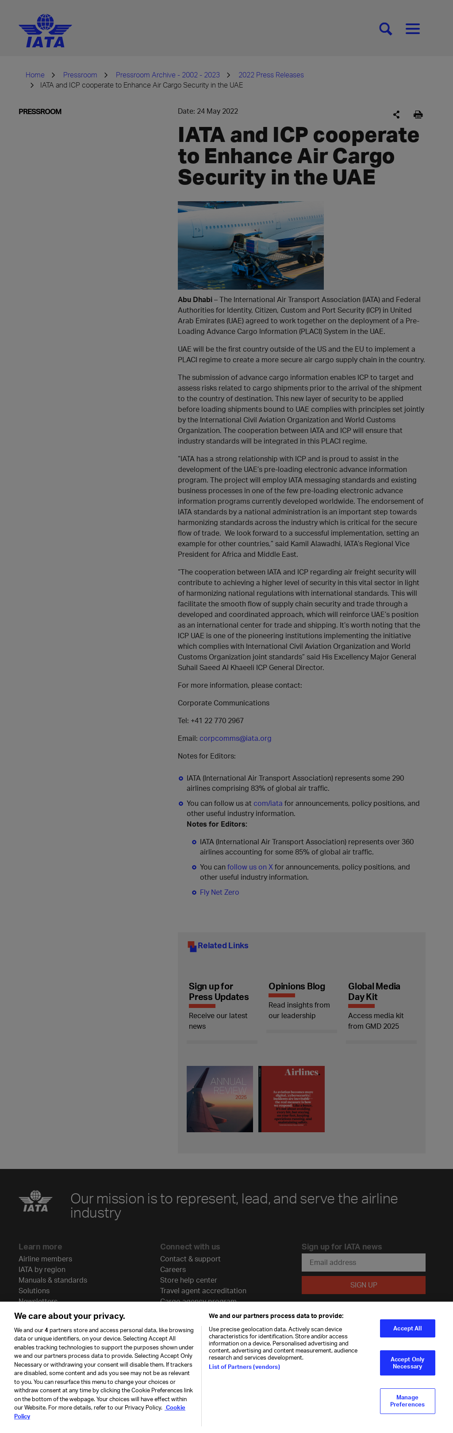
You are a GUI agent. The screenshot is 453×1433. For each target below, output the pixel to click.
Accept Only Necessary (407, 1367)
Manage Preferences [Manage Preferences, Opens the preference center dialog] (407, 1405)
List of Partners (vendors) (244, 1371)
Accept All (407, 1332)
